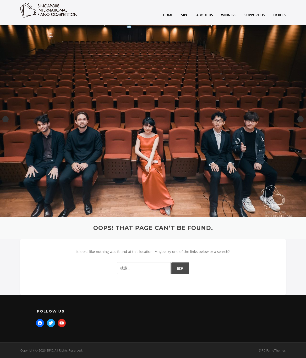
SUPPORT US (255, 15)
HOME (168, 15)
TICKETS (279, 15)
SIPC (184, 15)
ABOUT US (204, 15)
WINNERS (228, 15)
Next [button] (300, 119)
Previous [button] (5, 119)
